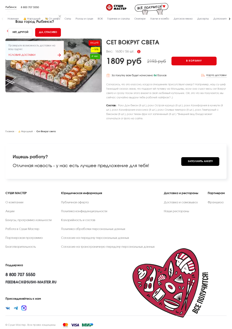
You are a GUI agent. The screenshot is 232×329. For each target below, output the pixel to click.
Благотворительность (20, 245)
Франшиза (215, 201)
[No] (20, 32)
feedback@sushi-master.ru (31, 281)
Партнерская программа (24, 237)
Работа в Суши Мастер (22, 228)
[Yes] (48, 32)
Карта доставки (216, 74)
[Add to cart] (196, 61)
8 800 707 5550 (30, 7)
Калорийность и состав (78, 219)
